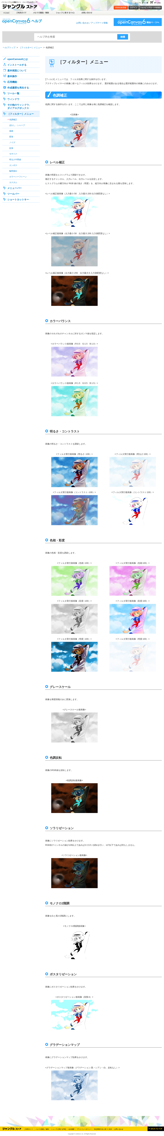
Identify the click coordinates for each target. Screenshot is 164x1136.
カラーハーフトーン (18, 177)
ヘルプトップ (9, 47)
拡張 (11, 148)
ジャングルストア (21, 7)
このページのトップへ (156, 1129)
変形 (11, 137)
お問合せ (86, 13)
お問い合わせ (118, 1129)
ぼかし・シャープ (17, 125)
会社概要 (71, 1129)
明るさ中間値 (15, 159)
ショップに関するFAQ (65, 13)
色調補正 (13, 119)
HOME (6, 13)
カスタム (13, 182)
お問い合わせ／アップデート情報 (92, 23)
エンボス (13, 165)
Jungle (12, 1129)
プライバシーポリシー (84, 1129)
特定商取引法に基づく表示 (103, 1129)
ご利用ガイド (21, 13)
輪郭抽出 (13, 171)
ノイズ (12, 142)
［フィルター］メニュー (30, 47)
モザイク (13, 154)
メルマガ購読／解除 (41, 13)
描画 (11, 131)
